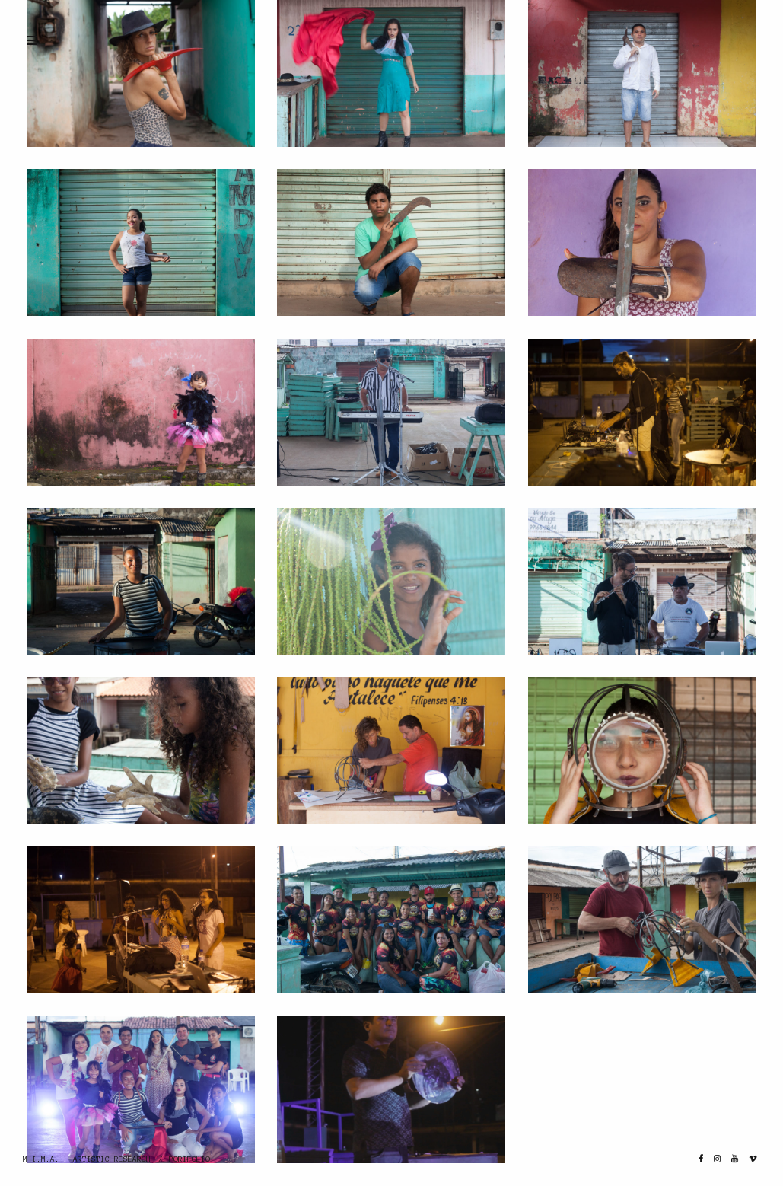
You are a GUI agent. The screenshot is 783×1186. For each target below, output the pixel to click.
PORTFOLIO (189, 1159)
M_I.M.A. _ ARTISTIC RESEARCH (87, 1159)
